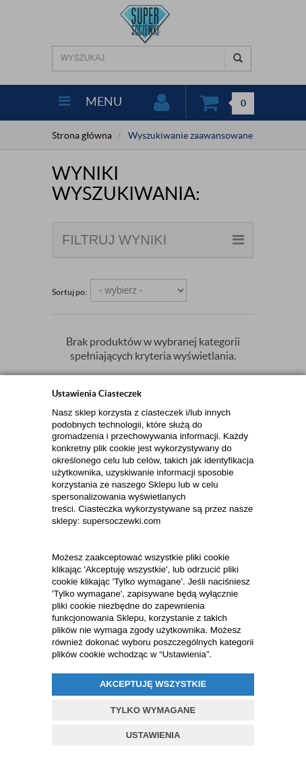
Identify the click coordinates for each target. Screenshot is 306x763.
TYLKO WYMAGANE (153, 710)
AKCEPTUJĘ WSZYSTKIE (153, 684)
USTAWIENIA (153, 735)
